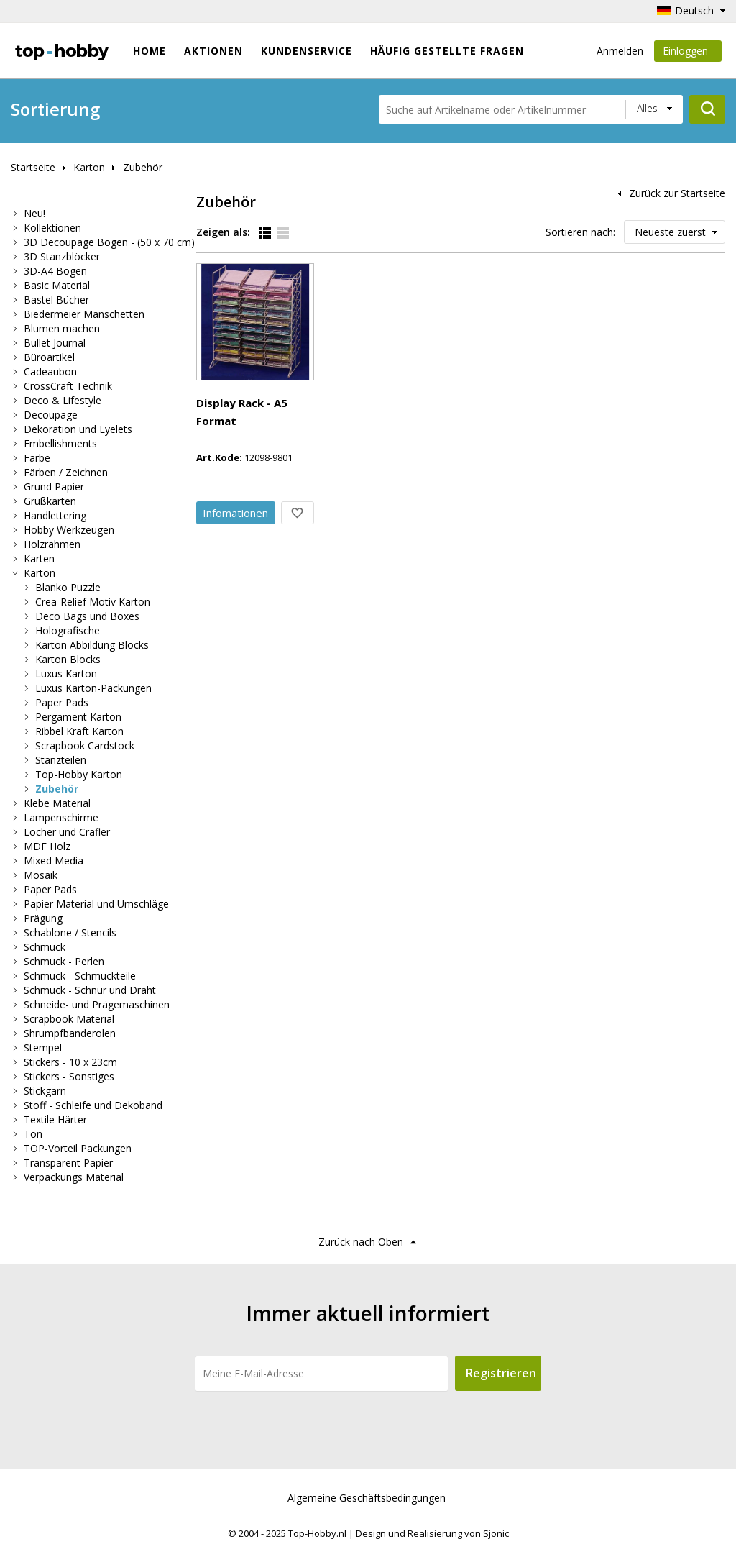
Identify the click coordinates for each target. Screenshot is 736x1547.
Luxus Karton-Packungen (93, 688)
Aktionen (213, 51)
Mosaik (41, 875)
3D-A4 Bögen (55, 271)
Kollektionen (52, 227)
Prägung (43, 918)
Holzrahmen (52, 544)
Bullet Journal (55, 343)
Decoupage (51, 414)
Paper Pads (61, 702)
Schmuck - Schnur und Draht (90, 990)
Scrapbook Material (69, 1019)
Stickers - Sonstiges (69, 1076)
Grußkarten (50, 501)
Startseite (33, 167)
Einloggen (688, 53)
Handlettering (55, 515)
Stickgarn (45, 1090)
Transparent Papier (68, 1162)
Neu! (34, 213)
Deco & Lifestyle (62, 400)
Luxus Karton (66, 673)
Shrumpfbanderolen (70, 1033)
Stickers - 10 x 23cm (70, 1062)
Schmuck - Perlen (64, 961)
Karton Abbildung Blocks (92, 645)
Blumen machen (62, 328)
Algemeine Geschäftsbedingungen (367, 1498)
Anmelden (620, 51)
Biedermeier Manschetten (84, 314)
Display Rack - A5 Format (345, 272)
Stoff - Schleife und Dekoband (93, 1105)
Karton (89, 167)
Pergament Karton (78, 717)
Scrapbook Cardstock (84, 745)
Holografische (67, 630)
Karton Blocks (68, 659)
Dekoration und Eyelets (78, 429)
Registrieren (501, 1373)
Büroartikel (49, 357)
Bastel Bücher (56, 299)
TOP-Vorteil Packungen (78, 1148)
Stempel (43, 1047)
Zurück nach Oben (360, 1242)
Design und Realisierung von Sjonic (432, 1533)
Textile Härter (55, 1119)
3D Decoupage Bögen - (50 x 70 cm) (109, 242)
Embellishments (60, 443)
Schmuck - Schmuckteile (80, 975)
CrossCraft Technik (68, 386)
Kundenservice (306, 51)
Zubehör (142, 167)
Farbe (37, 458)
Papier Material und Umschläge (96, 904)
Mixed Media (53, 860)
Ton (33, 1134)
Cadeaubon (50, 371)
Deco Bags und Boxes (87, 616)
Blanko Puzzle (68, 587)
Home (149, 51)
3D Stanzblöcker (62, 256)
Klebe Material (57, 803)
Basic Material (57, 285)
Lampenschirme (61, 817)
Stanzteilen (60, 760)
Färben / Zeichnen (66, 472)
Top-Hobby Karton (78, 774)
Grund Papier (54, 486)
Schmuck (44, 947)
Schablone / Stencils (70, 932)
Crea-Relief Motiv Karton (92, 601)
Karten (39, 558)
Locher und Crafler (67, 832)
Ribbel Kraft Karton (79, 731)
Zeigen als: (223, 232)
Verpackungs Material (74, 1177)
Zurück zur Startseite (677, 193)
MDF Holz (47, 846)
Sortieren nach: (580, 232)
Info (336, 365)
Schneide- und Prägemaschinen (97, 1004)
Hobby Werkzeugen (69, 530)
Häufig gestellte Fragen (447, 51)
